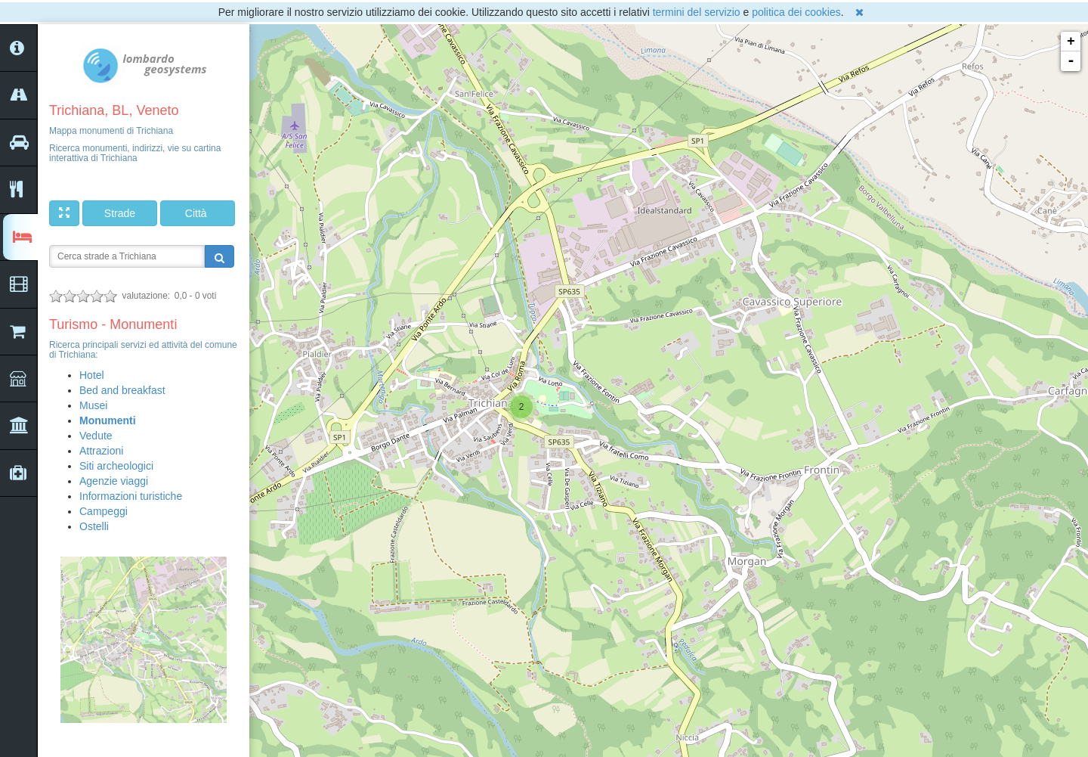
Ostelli (94, 526)
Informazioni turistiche (130, 496)
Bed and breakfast (122, 390)
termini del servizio (696, 12)
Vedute (96, 436)
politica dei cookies (796, 12)
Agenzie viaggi (113, 481)
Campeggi (103, 511)
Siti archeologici (116, 466)
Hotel (91, 375)
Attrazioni (101, 451)
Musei (93, 405)
